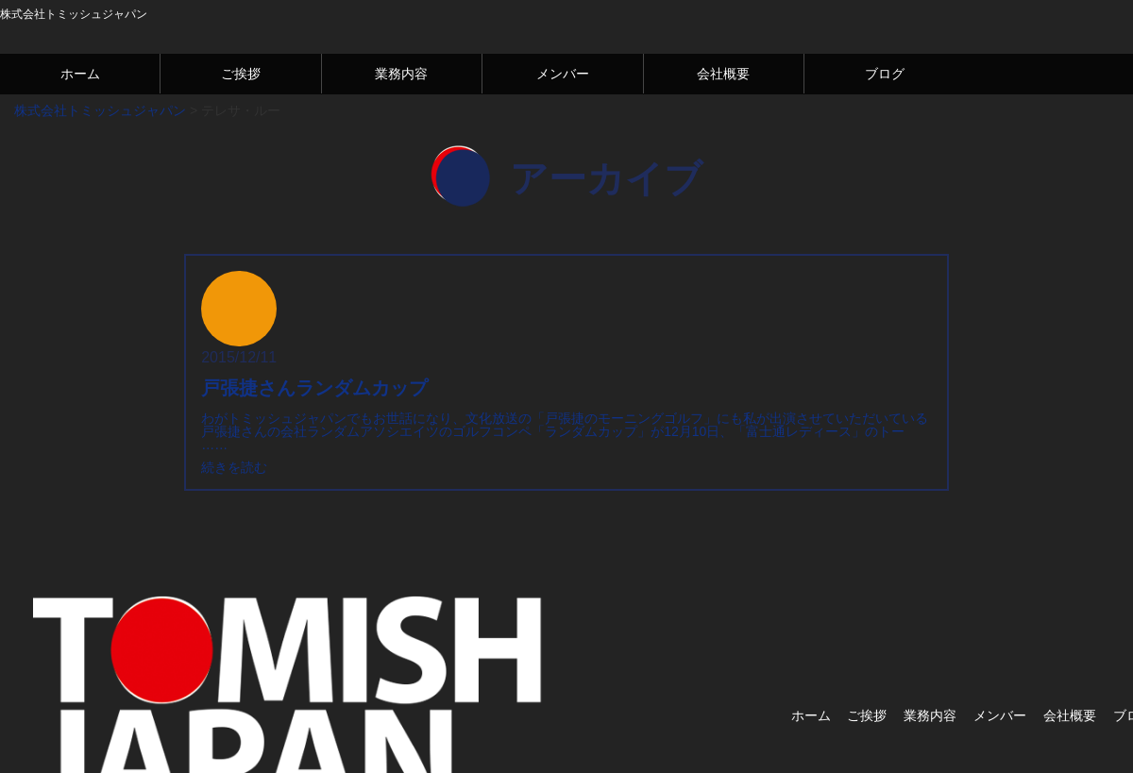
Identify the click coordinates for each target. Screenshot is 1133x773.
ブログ (885, 73)
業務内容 (401, 73)
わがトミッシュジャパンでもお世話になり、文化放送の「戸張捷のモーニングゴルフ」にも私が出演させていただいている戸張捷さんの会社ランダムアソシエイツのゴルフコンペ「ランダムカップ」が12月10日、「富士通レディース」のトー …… (564, 431)
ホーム (80, 73)
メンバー (562, 73)
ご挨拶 (241, 73)
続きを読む (234, 467)
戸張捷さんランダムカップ (314, 388)
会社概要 (723, 73)
